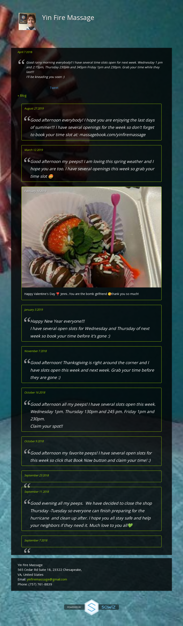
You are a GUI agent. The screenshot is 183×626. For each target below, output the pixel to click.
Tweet (54, 88)
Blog (95, 40)
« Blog (22, 95)
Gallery (79, 40)
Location (58, 40)
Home (23, 40)
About (39, 40)
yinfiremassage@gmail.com (47, 579)
